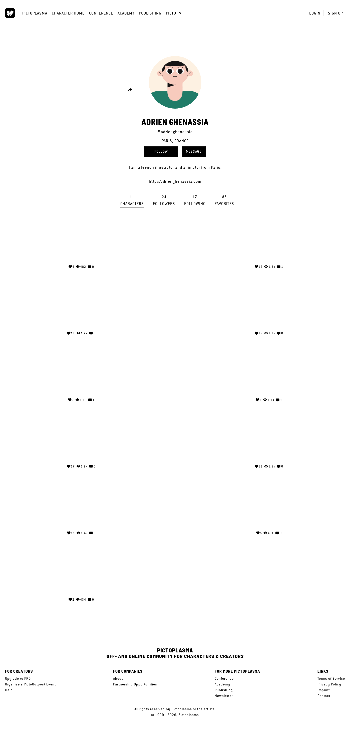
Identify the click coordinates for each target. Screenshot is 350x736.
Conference (101, 13)
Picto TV (173, 13)
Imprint (323, 690)
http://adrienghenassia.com (175, 181)
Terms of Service (331, 678)
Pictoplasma (34, 13)
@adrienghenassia (175, 131)
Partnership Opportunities (135, 684)
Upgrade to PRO (18, 678)
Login (314, 13)
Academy (126, 13)
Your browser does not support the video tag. (81, 241)
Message (193, 151)
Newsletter (224, 695)
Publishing (150, 13)
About (118, 678)
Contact (323, 695)
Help (9, 690)
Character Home (68, 13)
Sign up (335, 13)
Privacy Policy (329, 684)
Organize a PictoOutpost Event (30, 684)
